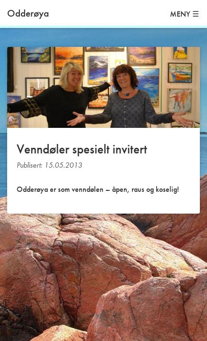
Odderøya (28, 13)
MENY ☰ (184, 14)
